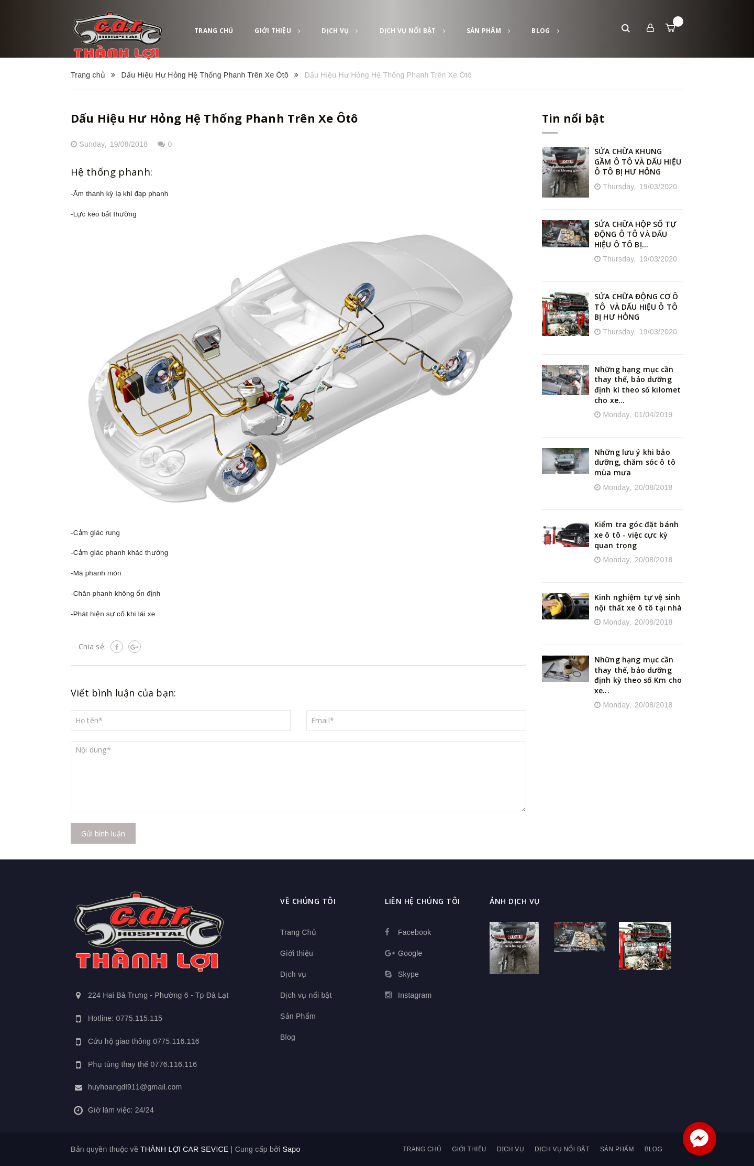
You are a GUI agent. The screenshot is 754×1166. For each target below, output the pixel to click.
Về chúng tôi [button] (308, 901)
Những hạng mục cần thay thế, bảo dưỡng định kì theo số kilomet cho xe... (637, 384)
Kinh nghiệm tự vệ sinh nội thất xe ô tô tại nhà (638, 602)
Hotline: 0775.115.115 (125, 1018)
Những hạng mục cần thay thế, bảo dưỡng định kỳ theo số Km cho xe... (638, 675)
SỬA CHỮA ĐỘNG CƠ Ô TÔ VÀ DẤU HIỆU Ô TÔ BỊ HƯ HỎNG (636, 306)
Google (410, 953)
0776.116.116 (174, 1064)
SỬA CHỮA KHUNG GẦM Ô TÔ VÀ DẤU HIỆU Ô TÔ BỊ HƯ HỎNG (637, 161)
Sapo (292, 1149)
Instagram (415, 995)
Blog (545, 30)
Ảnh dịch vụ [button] (515, 901)
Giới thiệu (277, 30)
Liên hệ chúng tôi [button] (422, 901)
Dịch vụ (339, 30)
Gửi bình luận (103, 833)
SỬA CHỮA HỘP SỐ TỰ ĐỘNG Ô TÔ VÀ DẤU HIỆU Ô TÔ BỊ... (635, 234)
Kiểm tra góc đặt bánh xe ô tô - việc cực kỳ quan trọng (636, 534)
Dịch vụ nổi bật (412, 30)
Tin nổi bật (573, 118)
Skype (408, 974)
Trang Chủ (213, 30)
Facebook (414, 932)
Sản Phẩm (489, 30)
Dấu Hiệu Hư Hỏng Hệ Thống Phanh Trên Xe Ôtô (214, 118)
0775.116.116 (176, 1041)
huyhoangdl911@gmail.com (135, 1087)
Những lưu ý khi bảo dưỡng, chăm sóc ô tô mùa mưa (634, 462)
